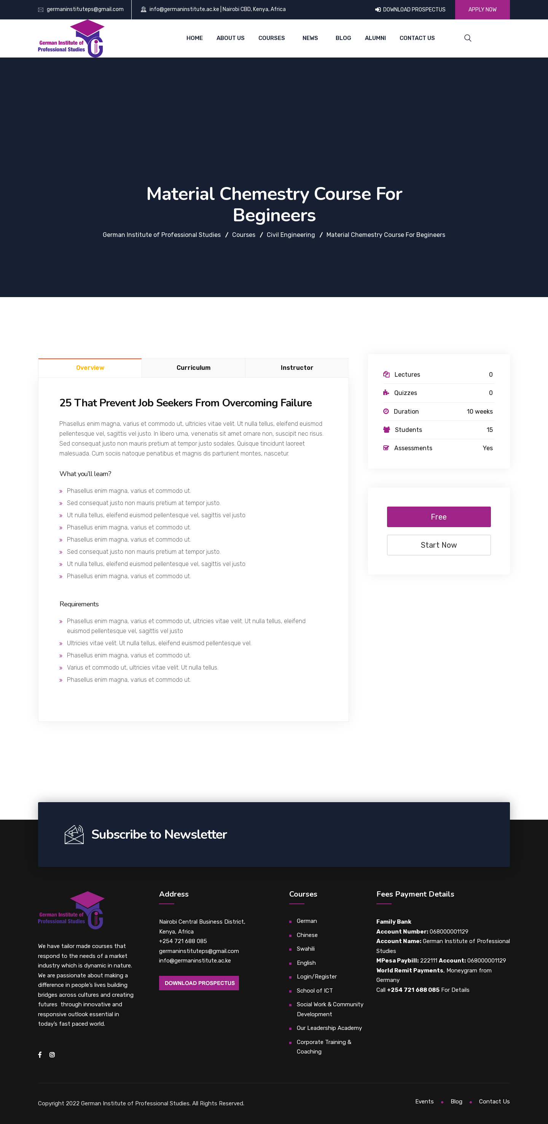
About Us (231, 38)
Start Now (439, 545)
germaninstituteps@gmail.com (85, 9)
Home (194, 38)
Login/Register (317, 976)
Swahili (306, 948)
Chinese (307, 935)
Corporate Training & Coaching (324, 1047)
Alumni (375, 38)
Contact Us (417, 38)
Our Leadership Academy (329, 1028)
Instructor (297, 367)
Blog (343, 38)
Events (424, 1101)
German (307, 921)
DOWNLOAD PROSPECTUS (410, 9)
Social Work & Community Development (330, 1009)
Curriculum (193, 367)
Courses (271, 38)
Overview (90, 367)
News (310, 38)
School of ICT (315, 990)
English (306, 962)
